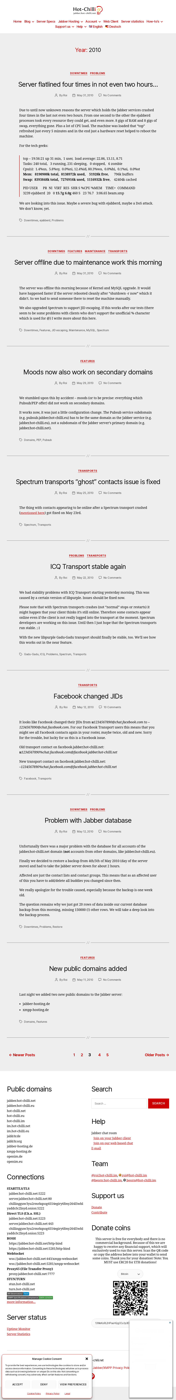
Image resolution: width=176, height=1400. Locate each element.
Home (17, 26)
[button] (87, 1358)
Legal (67, 1393)
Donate (96, 1215)
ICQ (42, 661)
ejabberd (45, 226)
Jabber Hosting (68, 26)
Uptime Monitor (18, 1336)
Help (80, 32)
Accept (17, 1384)
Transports (119, 257)
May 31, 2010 (85, 101)
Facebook (30, 786)
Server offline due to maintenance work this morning (88, 268)
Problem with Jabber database (87, 828)
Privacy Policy (52, 1393)
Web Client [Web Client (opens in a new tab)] (110, 26)
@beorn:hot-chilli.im (106, 1188)
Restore (58, 934)
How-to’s (153, 26)
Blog (27, 26)
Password (137, 1349)
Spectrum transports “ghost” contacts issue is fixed (88, 488)
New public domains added (87, 976)
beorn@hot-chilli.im (139, 1188)
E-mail (96, 1156)
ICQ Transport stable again (88, 573)
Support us (62, 32)
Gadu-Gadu (31, 661)
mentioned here (32, 520)
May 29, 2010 (85, 389)
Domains (29, 446)
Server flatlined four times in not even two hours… (88, 89)
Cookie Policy (34, 1393)
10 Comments (113, 714)
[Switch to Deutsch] (113, 32)
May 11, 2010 (85, 988)
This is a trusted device (149, 1360)
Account (91, 26)
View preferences (73, 1384)
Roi (65, 101)
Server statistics (132, 26)
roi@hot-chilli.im (133, 1183)
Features (75, 257)
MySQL (92, 336)
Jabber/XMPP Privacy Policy (128, 1375)
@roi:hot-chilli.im (104, 1183)
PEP (38, 446)
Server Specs (46, 26)
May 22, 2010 (85, 584)
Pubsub (47, 446)
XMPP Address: (141, 1338)
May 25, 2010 (85, 499)
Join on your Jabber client (112, 1146)
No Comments (113, 101)
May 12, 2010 (85, 714)
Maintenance (96, 257)
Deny (44, 1384)
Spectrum (104, 336)
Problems (98, 78)
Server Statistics (18, 1341)
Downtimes (78, 78)
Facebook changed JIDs (88, 703)
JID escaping (60, 336)
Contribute (99, 1220)
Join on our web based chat (113, 1151)
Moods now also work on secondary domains (88, 378)
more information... (21, 1309)
